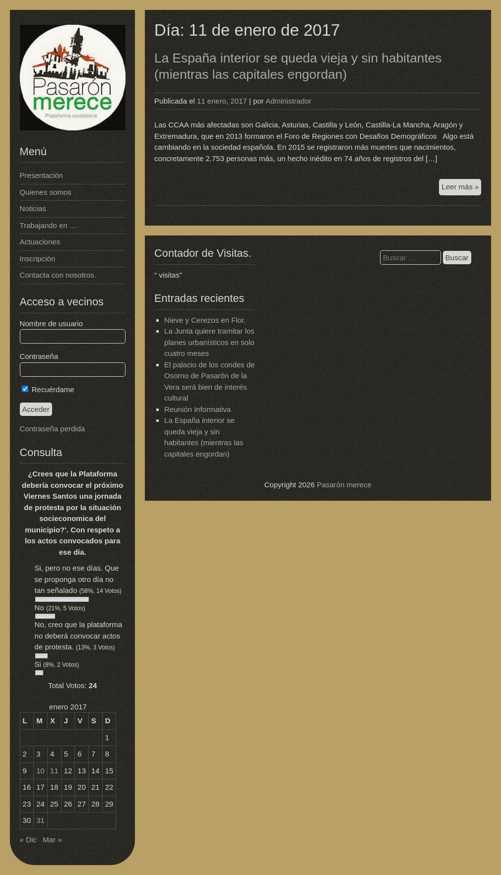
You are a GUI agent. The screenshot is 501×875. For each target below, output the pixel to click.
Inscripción (38, 258)
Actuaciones (40, 241)
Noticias (33, 208)
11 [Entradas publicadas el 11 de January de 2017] (54, 770)
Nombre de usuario (51, 323)
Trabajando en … (48, 225)
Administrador (288, 101)
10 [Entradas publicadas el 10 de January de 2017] (40, 770)
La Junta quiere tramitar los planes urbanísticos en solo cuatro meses (209, 342)
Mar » (52, 839)
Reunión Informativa (197, 409)
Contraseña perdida (52, 428)
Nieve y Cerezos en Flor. (205, 320)
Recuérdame (48, 389)
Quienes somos (45, 192)
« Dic (28, 839)
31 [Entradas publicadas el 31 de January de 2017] (40, 820)
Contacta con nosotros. (58, 275)
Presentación (41, 175)
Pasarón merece (344, 484)
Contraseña (39, 356)
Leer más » (461, 188)
